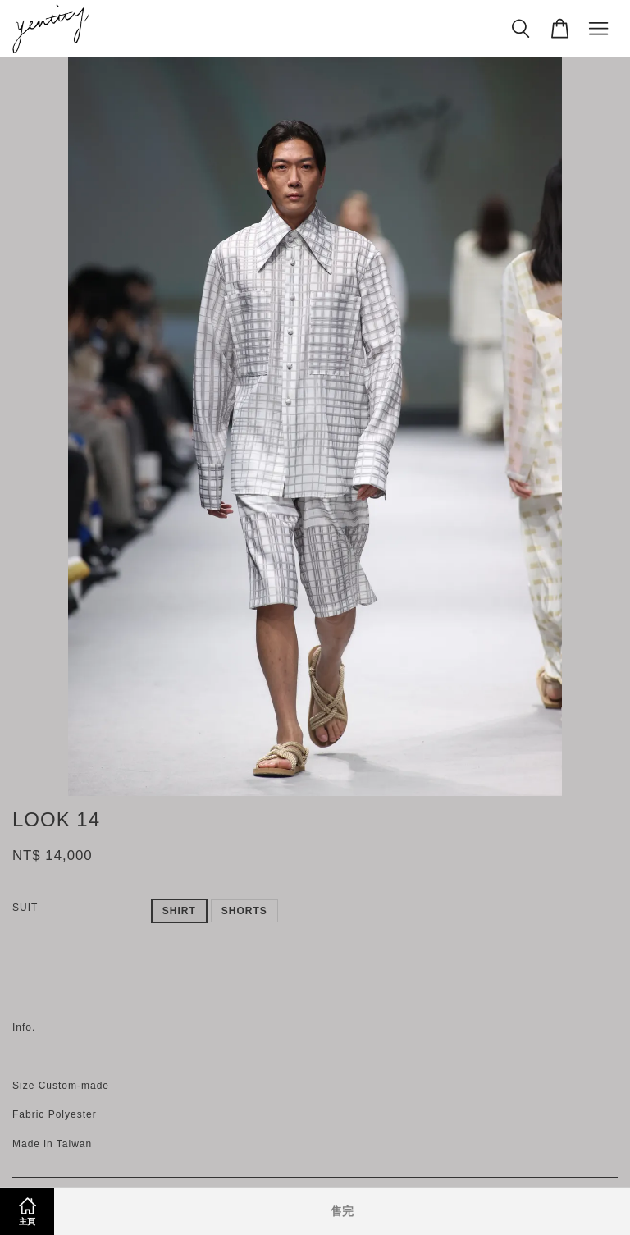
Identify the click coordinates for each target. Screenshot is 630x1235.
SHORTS (244, 911)
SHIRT (179, 911)
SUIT (25, 907)
